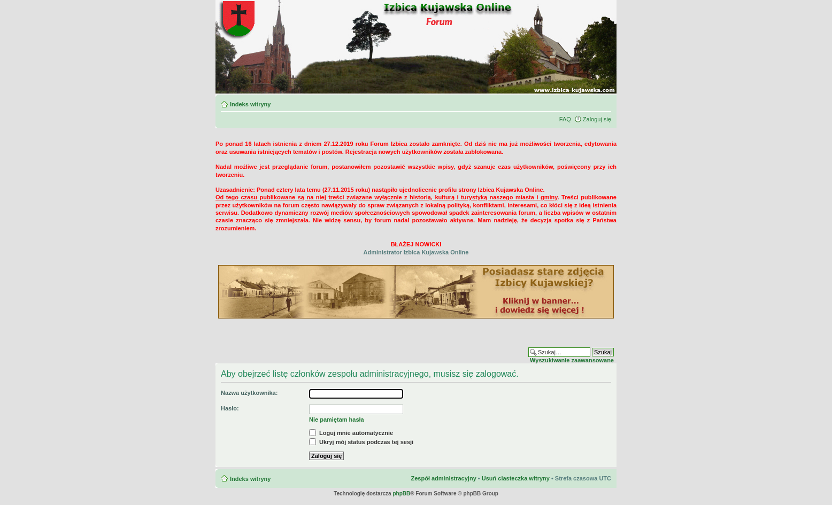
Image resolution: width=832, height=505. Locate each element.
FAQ (565, 119)
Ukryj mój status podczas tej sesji (361, 442)
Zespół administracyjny (443, 478)
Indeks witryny (250, 104)
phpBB (401, 493)
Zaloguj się (597, 119)
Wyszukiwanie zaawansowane (572, 360)
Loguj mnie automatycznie (351, 433)
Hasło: (230, 408)
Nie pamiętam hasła (336, 419)
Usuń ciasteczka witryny (516, 478)
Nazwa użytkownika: (249, 393)
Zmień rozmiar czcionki (603, 102)
